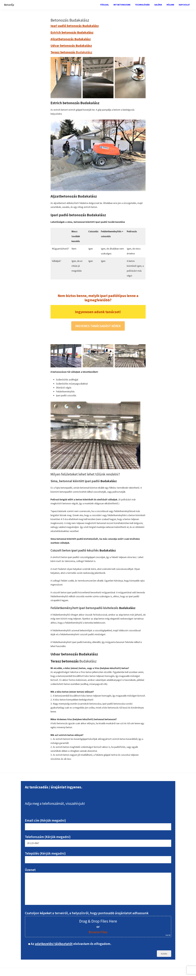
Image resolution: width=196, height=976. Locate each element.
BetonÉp (9, 4)
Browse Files (98, 932)
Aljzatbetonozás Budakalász (71, 39)
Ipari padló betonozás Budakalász (75, 26)
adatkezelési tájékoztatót (54, 944)
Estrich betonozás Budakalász (72, 32)
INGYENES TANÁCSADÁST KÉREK (98, 326)
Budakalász (71, 52)
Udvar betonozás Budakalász (71, 45)
